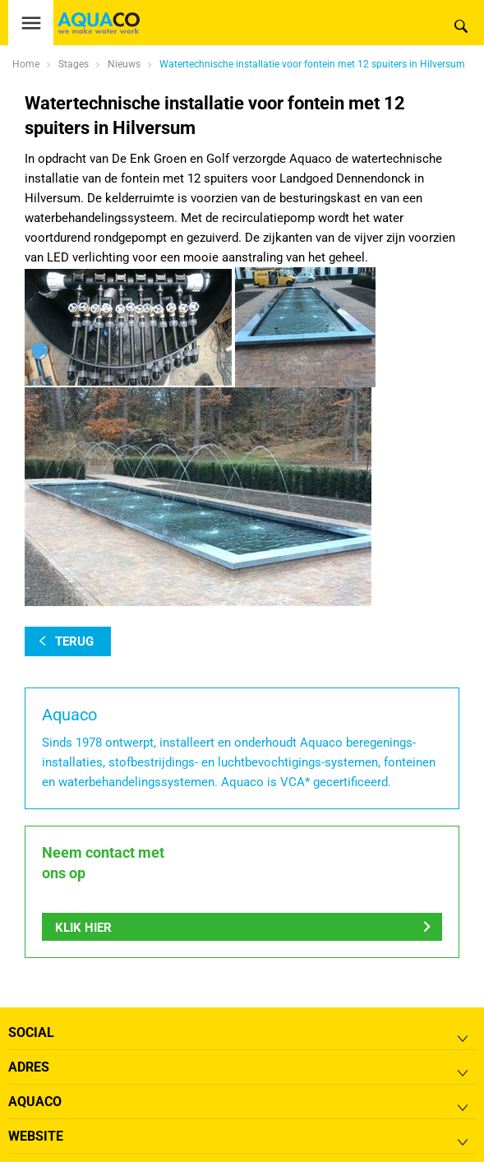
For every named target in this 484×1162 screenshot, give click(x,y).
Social (31, 1032)
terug (74, 641)
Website (35, 1136)
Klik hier (83, 927)
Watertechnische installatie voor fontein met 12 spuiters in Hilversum (312, 64)
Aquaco (35, 1101)
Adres (28, 1067)
